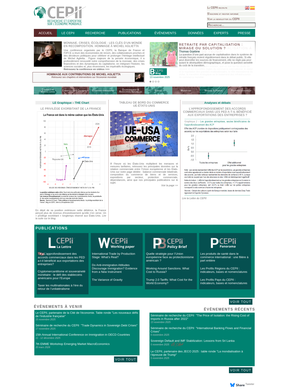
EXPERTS (221, 33)
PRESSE (244, 33)
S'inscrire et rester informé (222, 13)
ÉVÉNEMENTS (165, 33)
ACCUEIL (45, 33)
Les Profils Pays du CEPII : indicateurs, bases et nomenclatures (223, 281)
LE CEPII (68, 33)
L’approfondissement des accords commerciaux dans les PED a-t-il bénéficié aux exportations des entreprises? (61, 259)
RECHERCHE (95, 33)
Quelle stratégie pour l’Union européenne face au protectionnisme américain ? (170, 257)
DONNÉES (195, 33)
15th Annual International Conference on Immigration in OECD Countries (82, 334)
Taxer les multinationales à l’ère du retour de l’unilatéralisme (60, 287)
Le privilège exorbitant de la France (70, 108)
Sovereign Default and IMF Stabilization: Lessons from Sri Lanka (193, 340)
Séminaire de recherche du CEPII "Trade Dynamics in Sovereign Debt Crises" (86, 325)
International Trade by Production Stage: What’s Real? (113, 255)
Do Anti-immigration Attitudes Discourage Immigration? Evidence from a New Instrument (115, 268)
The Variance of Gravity (107, 279)
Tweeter (249, 384)
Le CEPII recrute (217, 7)
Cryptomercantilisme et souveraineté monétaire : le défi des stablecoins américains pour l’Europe (61, 275)
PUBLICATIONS (129, 33)
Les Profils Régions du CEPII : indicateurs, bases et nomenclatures (223, 270)
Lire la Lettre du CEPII (194, 198)
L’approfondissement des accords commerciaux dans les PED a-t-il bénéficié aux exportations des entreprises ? (217, 112)
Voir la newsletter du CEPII (223, 19)
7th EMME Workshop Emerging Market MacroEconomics (72, 344)
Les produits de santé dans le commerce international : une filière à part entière (224, 257)
